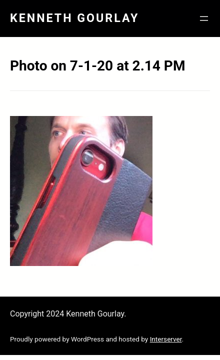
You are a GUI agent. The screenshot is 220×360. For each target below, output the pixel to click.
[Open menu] (204, 18)
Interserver (166, 339)
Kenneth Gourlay (74, 18)
